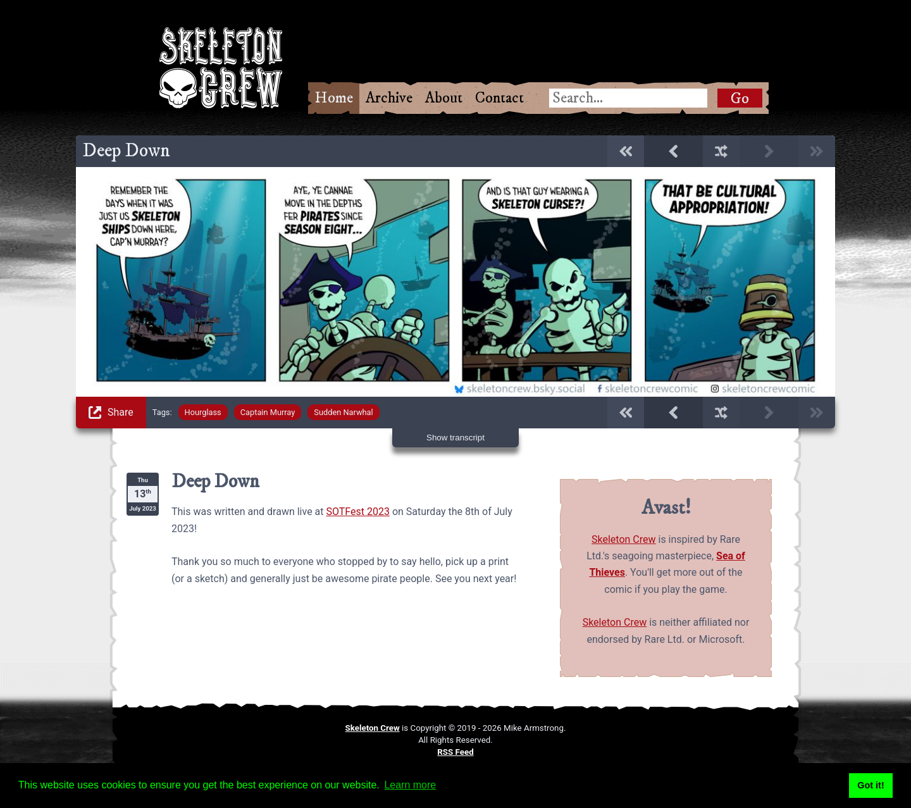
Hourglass (203, 412)
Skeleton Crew (624, 539)
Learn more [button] (410, 785)
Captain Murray (267, 412)
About (443, 98)
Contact (499, 98)
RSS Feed (455, 752)
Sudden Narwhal (343, 412)
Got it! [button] (870, 785)
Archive (389, 98)
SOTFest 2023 (358, 512)
